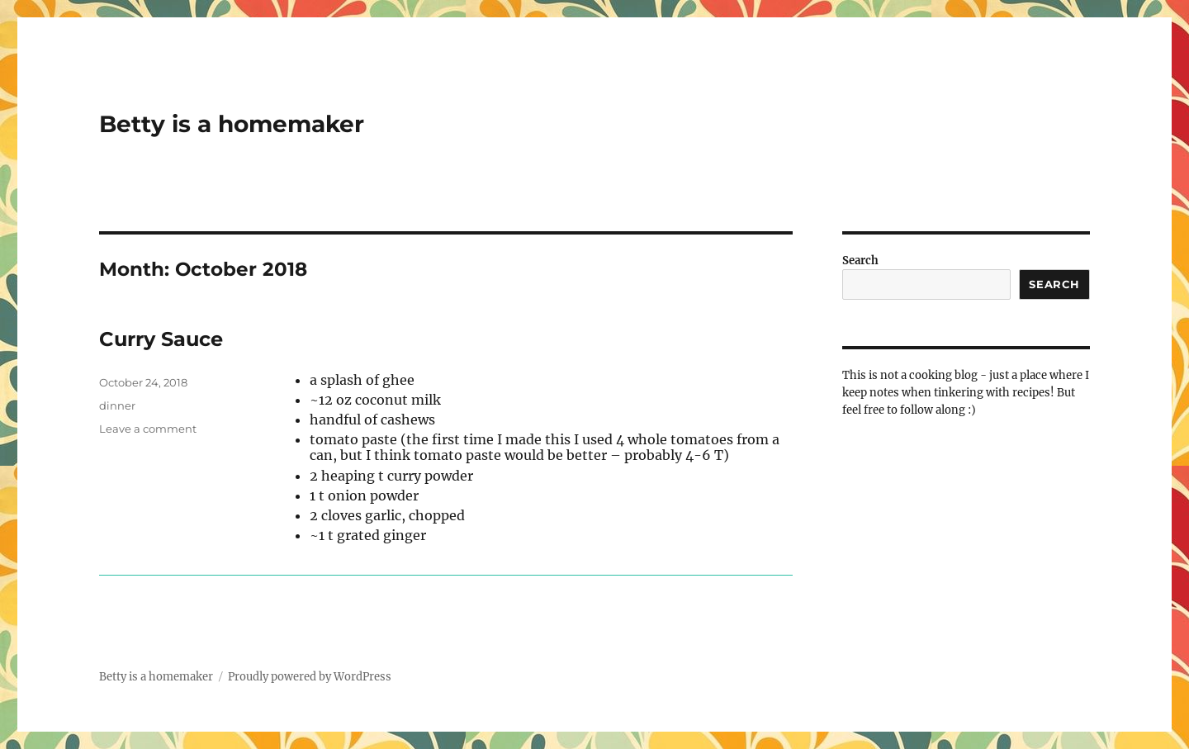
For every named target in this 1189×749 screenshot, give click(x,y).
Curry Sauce (161, 339)
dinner (117, 405)
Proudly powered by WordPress (309, 677)
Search (860, 261)
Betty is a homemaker (231, 124)
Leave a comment (148, 428)
